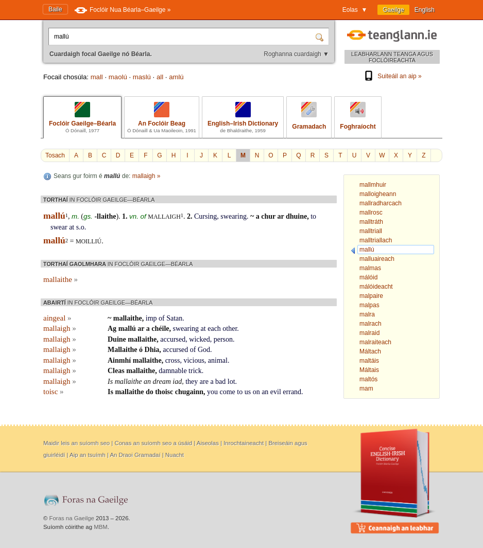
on (256, 392)
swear (58, 227)
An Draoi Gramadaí (135, 455)
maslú (142, 77)
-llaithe (105, 216)
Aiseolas (208, 443)
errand (292, 392)
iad (177, 381)
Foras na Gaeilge (71, 518)
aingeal (57, 318)
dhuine (296, 216)
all (160, 77)
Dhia (152, 349)
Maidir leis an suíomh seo (76, 443)
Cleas (116, 371)
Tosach (55, 155)
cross (172, 360)
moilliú (88, 241)
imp (151, 318)
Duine (117, 339)
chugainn (189, 392)
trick (195, 371)
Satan (174, 318)
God (204, 349)
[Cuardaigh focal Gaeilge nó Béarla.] (183, 36)
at (71, 227)
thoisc (164, 392)
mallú (127, 328)
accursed (172, 339)
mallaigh (164, 216)
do (149, 392)
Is (110, 381)
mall (97, 77)
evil (275, 392)
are (204, 381)
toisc (53, 391)
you (212, 392)
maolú (118, 77)
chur (268, 216)
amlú (176, 77)
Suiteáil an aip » (392, 76)
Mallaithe (122, 349)
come (227, 392)
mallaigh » (146, 176)
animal (218, 360)
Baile (55, 9)
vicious (193, 360)
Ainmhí (119, 360)
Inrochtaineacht (243, 443)
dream (162, 381)
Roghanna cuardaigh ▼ (296, 54)
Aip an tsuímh (88, 455)
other (229, 328)
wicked (199, 339)
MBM (101, 527)
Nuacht (174, 455)
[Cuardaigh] (321, 36)
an (147, 381)
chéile (160, 328)
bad (220, 381)
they (191, 381)
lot (231, 381)
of (162, 318)
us (248, 392)
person (223, 339)
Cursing (205, 216)
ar (280, 216)
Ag (112, 328)
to (313, 216)
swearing (233, 216)
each (214, 328)
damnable (172, 371)
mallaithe (60, 279)
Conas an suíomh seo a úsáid (153, 443)
